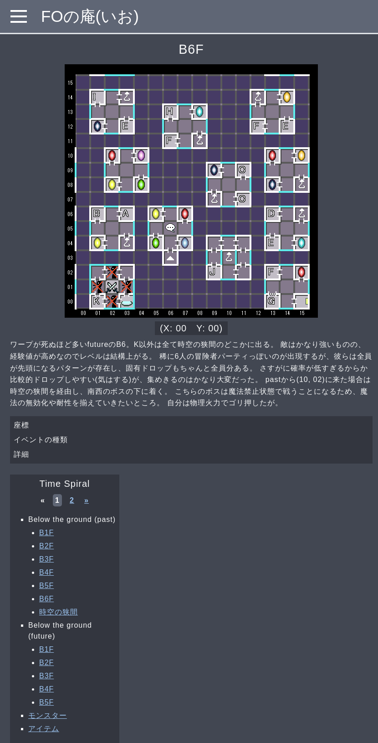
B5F (46, 585)
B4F (46, 572)
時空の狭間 (58, 612)
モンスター (47, 715)
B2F (46, 546)
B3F (46, 559)
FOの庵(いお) (90, 16)
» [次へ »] (86, 500)
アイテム (43, 729)
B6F (46, 599)
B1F (46, 533)
